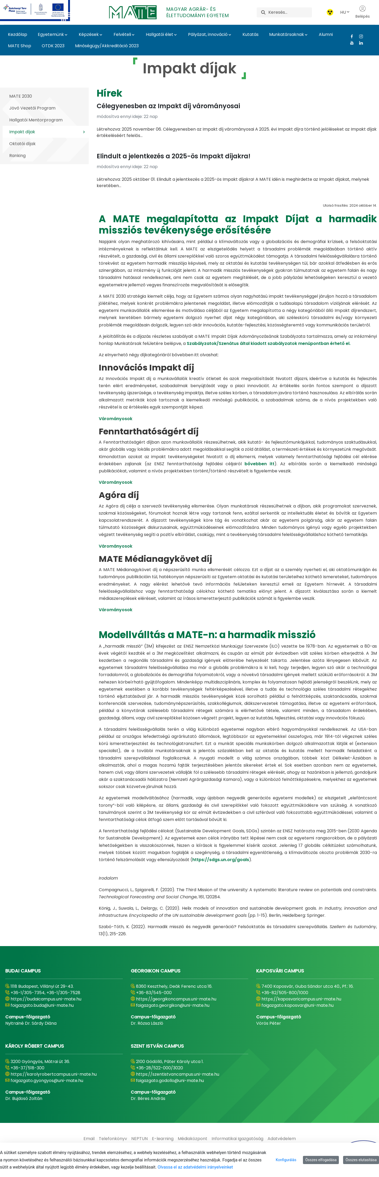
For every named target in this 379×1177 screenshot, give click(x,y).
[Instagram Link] (359, 36)
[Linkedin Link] (359, 43)
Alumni (326, 34)
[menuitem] (89, 1138)
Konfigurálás (286, 1160)
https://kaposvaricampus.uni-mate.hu (301, 999)
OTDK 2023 (53, 46)
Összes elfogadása (321, 1160)
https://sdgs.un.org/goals (220, 860)
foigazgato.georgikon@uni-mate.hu (172, 1005)
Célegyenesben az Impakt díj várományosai (168, 106)
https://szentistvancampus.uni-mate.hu (177, 1074)
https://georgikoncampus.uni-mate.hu (176, 999)
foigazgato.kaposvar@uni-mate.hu (297, 1005)
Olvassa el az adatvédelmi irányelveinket (195, 1167)
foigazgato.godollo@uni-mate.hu (170, 1081)
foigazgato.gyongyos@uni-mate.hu (47, 1081)
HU (345, 12)
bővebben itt (259, 464)
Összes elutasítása (361, 1160)
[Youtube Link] (350, 43)
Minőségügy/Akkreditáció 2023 (107, 46)
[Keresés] (290, 12)
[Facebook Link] (350, 36)
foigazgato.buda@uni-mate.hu (42, 1005)
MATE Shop (19, 46)
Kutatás (250, 34)
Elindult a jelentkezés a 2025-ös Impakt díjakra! (173, 156)
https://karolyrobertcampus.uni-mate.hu (54, 1074)
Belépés (362, 12)
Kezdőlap (17, 34)
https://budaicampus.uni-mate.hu (46, 999)
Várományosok (115, 419)
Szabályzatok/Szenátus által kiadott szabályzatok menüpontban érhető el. (268, 343)
